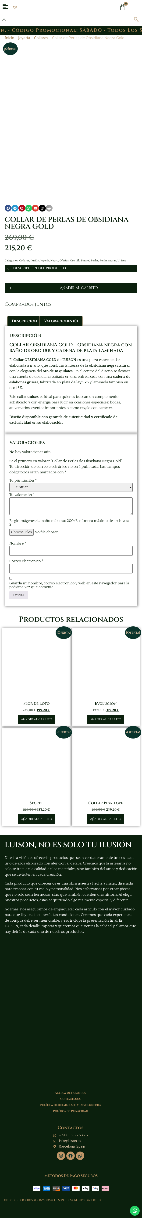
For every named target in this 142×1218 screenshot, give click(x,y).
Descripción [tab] (24, 321)
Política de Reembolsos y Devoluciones (70, 1105)
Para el (85, 260)
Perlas (94, 260)
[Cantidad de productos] (12, 288)
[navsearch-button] (133, 19)
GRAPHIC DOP (93, 1200)
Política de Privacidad (70, 1111)
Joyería (24, 37)
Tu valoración (22, 495)
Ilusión (35, 260)
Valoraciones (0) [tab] (61, 321)
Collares (41, 37)
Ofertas (64, 260)
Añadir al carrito (79, 288)
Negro (54, 260)
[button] (15, 7)
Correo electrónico (26, 561)
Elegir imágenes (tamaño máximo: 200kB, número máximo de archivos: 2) (69, 522)
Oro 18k (75, 260)
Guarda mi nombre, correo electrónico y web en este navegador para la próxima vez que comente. (69, 585)
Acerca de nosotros (70, 1093)
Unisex (121, 260)
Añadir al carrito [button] (36, 719)
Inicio (9, 37)
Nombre (17, 543)
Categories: (12, 260)
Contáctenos (70, 1099)
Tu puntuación (23, 480)
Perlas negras (108, 260)
